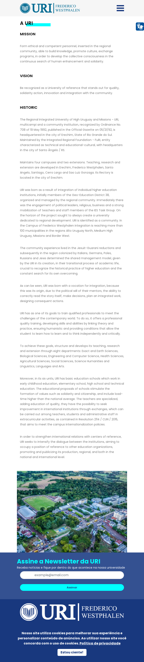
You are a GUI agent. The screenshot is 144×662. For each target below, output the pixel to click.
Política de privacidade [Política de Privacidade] (100, 643)
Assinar (72, 587)
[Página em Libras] (140, 26)
